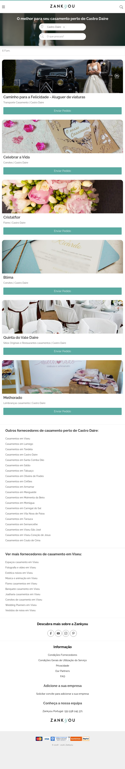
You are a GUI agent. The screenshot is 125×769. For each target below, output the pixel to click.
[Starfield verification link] (60, 738)
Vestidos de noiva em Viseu (20, 610)
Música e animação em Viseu (21, 578)
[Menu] (3, 7)
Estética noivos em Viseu (19, 573)
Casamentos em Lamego (19, 444)
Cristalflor (11, 217)
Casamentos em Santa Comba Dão (24, 460)
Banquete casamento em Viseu (22, 589)
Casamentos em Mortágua (20, 503)
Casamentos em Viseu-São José (23, 529)
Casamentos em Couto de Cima (22, 540)
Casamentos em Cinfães (18, 481)
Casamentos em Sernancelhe (21, 524)
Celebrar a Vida (16, 157)
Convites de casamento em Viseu (23, 599)
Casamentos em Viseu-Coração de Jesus (28, 535)
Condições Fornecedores (62, 654)
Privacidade (62, 665)
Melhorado (12, 397)
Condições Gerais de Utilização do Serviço (62, 660)
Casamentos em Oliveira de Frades (24, 476)
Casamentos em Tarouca (19, 519)
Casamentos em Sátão (17, 465)
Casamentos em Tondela (19, 449)
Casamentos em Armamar (19, 486)
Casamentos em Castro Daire (21, 454)
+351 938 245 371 (73, 711)
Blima (8, 277)
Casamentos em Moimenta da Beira (25, 497)
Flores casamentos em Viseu (21, 583)
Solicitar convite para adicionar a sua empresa (62, 693)
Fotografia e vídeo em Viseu (20, 567)
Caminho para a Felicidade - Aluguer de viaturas (44, 97)
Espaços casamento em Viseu (22, 562)
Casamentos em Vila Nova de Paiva (25, 513)
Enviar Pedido (62, 110)
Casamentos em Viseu (17, 438)
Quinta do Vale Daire (20, 337)
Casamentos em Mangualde (20, 492)
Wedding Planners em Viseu (21, 605)
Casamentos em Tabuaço (19, 470)
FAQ (62, 676)
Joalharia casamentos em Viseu (22, 594)
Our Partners (62, 671)
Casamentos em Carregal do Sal (23, 508)
